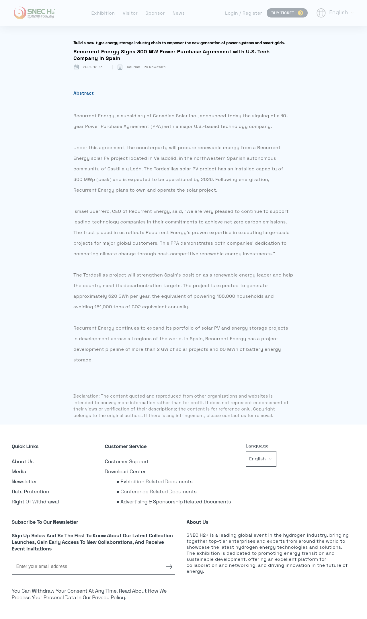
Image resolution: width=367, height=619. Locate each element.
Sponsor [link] (155, 13)
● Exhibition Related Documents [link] (154, 481)
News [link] (179, 13)
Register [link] (252, 13)
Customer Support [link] (127, 461)
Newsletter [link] (24, 481)
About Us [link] (23, 461)
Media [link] (19, 471)
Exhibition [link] (103, 13)
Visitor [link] (130, 13)
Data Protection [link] (30, 491)
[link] (34, 13)
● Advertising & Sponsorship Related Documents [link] (173, 501)
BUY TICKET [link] (287, 12)
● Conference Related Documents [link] (156, 491)
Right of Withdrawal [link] (35, 501)
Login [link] (232, 13)
